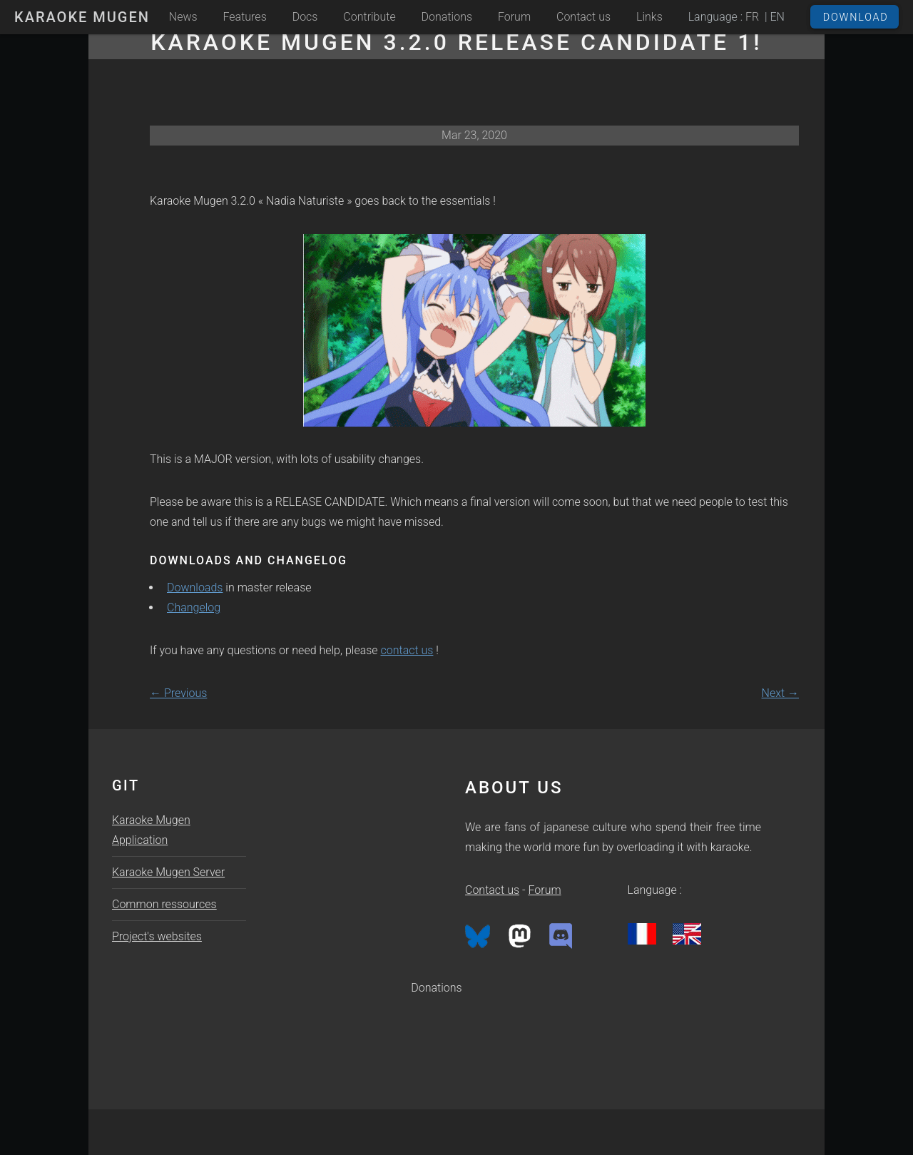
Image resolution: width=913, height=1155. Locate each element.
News (183, 17)
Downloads (195, 587)
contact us (407, 650)
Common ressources (164, 904)
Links (649, 17)
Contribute (369, 17)
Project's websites (157, 936)
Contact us (583, 17)
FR (752, 17)
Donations (447, 17)
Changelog (193, 607)
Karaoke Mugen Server (168, 872)
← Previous (178, 693)
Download (856, 17)
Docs (305, 17)
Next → (780, 693)
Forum (514, 17)
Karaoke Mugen (82, 17)
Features (245, 17)
